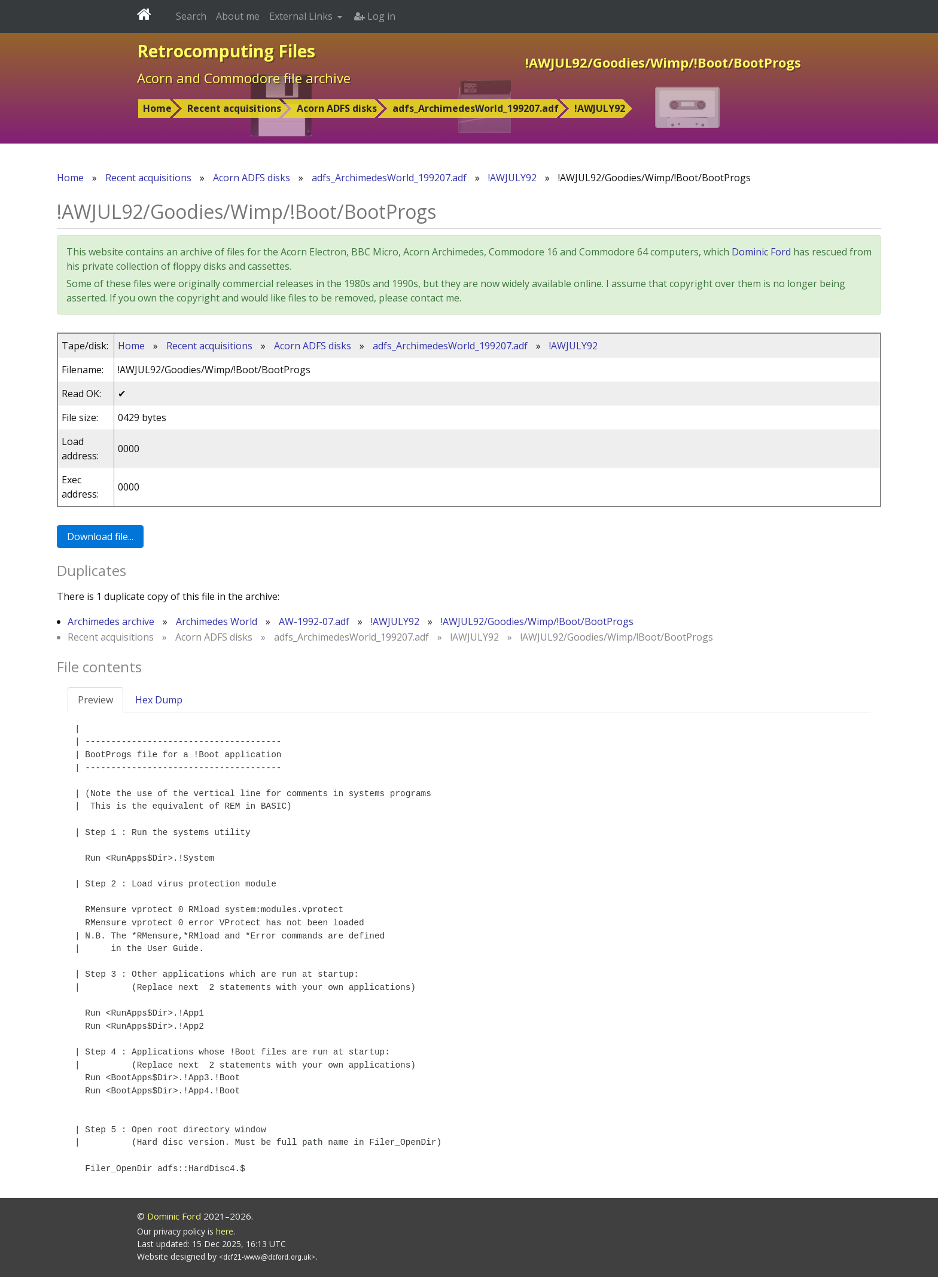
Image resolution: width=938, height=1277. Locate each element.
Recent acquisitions (234, 108)
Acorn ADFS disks (337, 108)
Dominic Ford (761, 251)
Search (191, 16)
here (224, 1231)
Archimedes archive (111, 621)
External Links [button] (302, 16)
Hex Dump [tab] (158, 699)
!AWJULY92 (599, 108)
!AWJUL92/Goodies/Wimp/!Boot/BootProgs (537, 621)
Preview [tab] (95, 699)
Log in (374, 16)
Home (157, 108)
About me (238, 16)
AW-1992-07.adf (314, 621)
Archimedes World (216, 621)
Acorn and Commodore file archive (244, 78)
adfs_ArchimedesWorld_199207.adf (475, 108)
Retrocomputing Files (226, 50)
